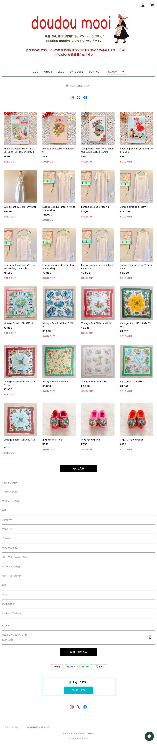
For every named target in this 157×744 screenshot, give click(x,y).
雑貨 (4, 585)
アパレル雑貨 (8, 604)
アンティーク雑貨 (10, 491)
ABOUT (48, 71)
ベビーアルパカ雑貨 (11, 566)
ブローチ (6, 538)
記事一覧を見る (78, 652)
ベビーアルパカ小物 (11, 576)
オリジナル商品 (9, 547)
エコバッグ (7, 529)
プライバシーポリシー (13, 727)
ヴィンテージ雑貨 (10, 501)
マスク (5, 594)
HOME (34, 71)
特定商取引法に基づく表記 (38, 727)
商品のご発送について (78, 85)
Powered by (78, 738)
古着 (4, 510)
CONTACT (95, 71)
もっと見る (78, 468)
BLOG (61, 71)
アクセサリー (8, 519)
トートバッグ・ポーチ (11, 613)
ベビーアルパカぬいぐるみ (14, 557)
